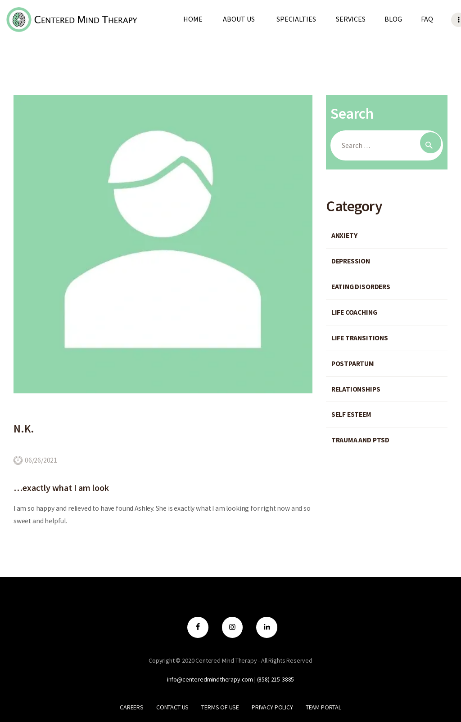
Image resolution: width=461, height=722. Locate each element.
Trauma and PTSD (360, 440)
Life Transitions (359, 338)
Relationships (355, 389)
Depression (350, 261)
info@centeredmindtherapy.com (210, 679)
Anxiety (344, 235)
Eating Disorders (360, 286)
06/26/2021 (41, 460)
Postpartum (352, 363)
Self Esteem (351, 414)
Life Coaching (354, 312)
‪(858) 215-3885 (275, 679)
